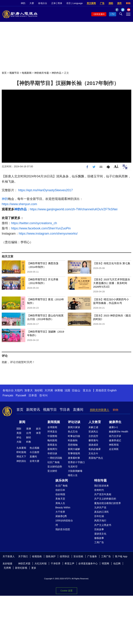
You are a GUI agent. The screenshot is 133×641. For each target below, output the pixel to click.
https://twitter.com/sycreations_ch (34, 223)
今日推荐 (34, 452)
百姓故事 (99, 529)
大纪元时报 (40, 563)
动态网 (117, 563)
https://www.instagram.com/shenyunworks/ (48, 233)
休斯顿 (59, 390)
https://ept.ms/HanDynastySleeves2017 (45, 190)
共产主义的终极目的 (105, 498)
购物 (128, 3)
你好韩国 (60, 494)
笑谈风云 (93, 431)
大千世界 (60, 511)
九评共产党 (100, 507)
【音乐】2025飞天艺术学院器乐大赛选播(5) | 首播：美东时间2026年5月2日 (111, 283)
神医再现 (114, 444)
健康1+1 (113, 427)
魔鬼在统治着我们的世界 (107, 503)
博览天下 (21, 456)
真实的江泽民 (101, 511)
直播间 (78, 409)
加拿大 (28, 390)
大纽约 (18, 390)
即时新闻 (21, 452)
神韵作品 (56, 72)
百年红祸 (99, 516)
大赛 (31, 3)
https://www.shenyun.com (19, 204)
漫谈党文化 (100, 533)
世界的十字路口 (76, 462)
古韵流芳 (93, 436)
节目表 (65, 409)
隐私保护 (51, 556)
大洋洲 (49, 390)
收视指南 (37, 556)
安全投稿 (78, 556)
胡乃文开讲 (115, 436)
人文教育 (94, 422)
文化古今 (93, 453)
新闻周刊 (52, 449)
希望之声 (69, 563)
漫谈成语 (93, 444)
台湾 (28, 433)
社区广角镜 (53, 462)
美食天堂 (60, 498)
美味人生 (60, 503)
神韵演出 (21, 461)
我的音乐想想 (62, 529)
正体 (53, 3)
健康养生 (115, 422)
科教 (28, 441)
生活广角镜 (61, 485)
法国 (67, 390)
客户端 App (121, 556)
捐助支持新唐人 (99, 409)
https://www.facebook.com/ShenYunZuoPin (41, 228)
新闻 (22, 422)
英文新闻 (91, 3)
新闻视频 (53, 422)
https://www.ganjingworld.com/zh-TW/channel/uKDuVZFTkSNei (73, 209)
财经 (28, 437)
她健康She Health (118, 431)
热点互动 (73, 431)
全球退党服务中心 (88, 563)
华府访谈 (52, 453)
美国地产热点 (95, 458)
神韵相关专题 (41, 72)
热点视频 (34, 447)
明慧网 (105, 563)
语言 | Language (74, 3)
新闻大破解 (74, 449)
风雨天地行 (100, 520)
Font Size (116, 166)
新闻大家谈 (74, 427)
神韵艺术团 (24, 563)
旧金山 (76, 390)
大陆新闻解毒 (75, 471)
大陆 (18, 441)
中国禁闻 (52, 436)
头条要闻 (21, 447)
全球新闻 (52, 427)
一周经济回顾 (54, 458)
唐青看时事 (74, 458)
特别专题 (100, 480)
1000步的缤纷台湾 (64, 522)
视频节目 (14, 72)
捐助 (111, 3)
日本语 (33, 395)
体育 (38, 433)
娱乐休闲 (61, 480)
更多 (33, 567)
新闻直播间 (99, 14)
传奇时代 (99, 490)
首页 (4, 72)
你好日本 (60, 490)
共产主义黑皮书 (102, 525)
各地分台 (42, 3)
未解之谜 (93, 427)
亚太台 (87, 390)
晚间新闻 (52, 440)
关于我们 (23, 556)
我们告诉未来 (101, 485)
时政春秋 (73, 440)
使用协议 (64, 556)
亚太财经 (52, 471)
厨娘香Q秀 (61, 516)
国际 (18, 428)
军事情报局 (74, 453)
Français (8, 395)
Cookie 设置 (66, 590)
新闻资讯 (33, 409)
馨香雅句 (93, 440)
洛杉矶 (38, 390)
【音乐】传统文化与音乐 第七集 (111, 263)
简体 (60, 3)
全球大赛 (34, 461)
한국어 (43, 395)
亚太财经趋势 (54, 466)
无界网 (7, 567)
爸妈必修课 (94, 449)
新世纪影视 (21, 567)
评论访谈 (74, 422)
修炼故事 (99, 538)
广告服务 (92, 556)
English (112, 390)
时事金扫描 (74, 436)
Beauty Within (62, 507)
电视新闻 (27, 72)
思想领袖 (73, 444)
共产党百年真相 (102, 494)
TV (113, 14)
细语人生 (73, 475)
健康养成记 (115, 440)
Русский (21, 395)
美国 (18, 433)
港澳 (28, 428)
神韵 (23, 3)
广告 (102, 3)
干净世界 (55, 563)
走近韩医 (114, 449)
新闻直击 (52, 444)
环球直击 (52, 431)
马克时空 (73, 466)
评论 (18, 437)
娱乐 (38, 428)
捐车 (119, 3)
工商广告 (99, 542)
